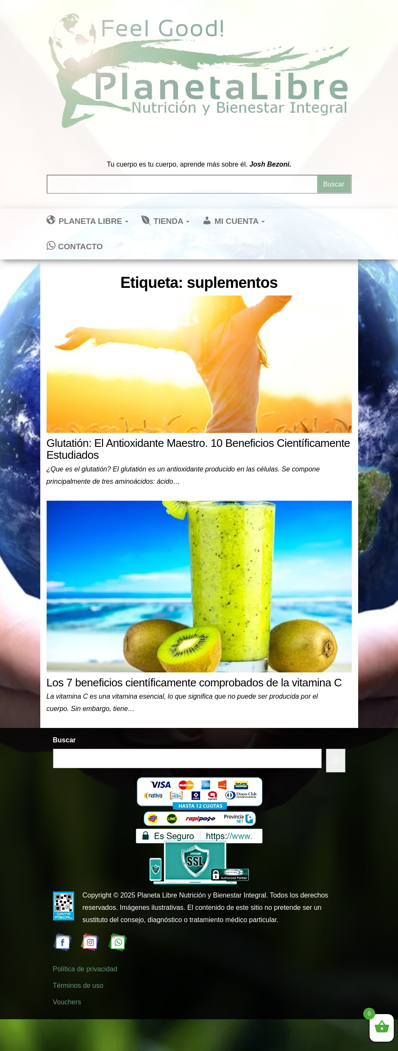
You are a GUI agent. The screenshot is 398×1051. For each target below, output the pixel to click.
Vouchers (67, 1002)
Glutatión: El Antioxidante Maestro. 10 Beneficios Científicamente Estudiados (198, 449)
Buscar (64, 740)
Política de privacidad (85, 969)
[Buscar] (335, 761)
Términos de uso (78, 985)
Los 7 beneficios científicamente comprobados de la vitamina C (194, 682)
